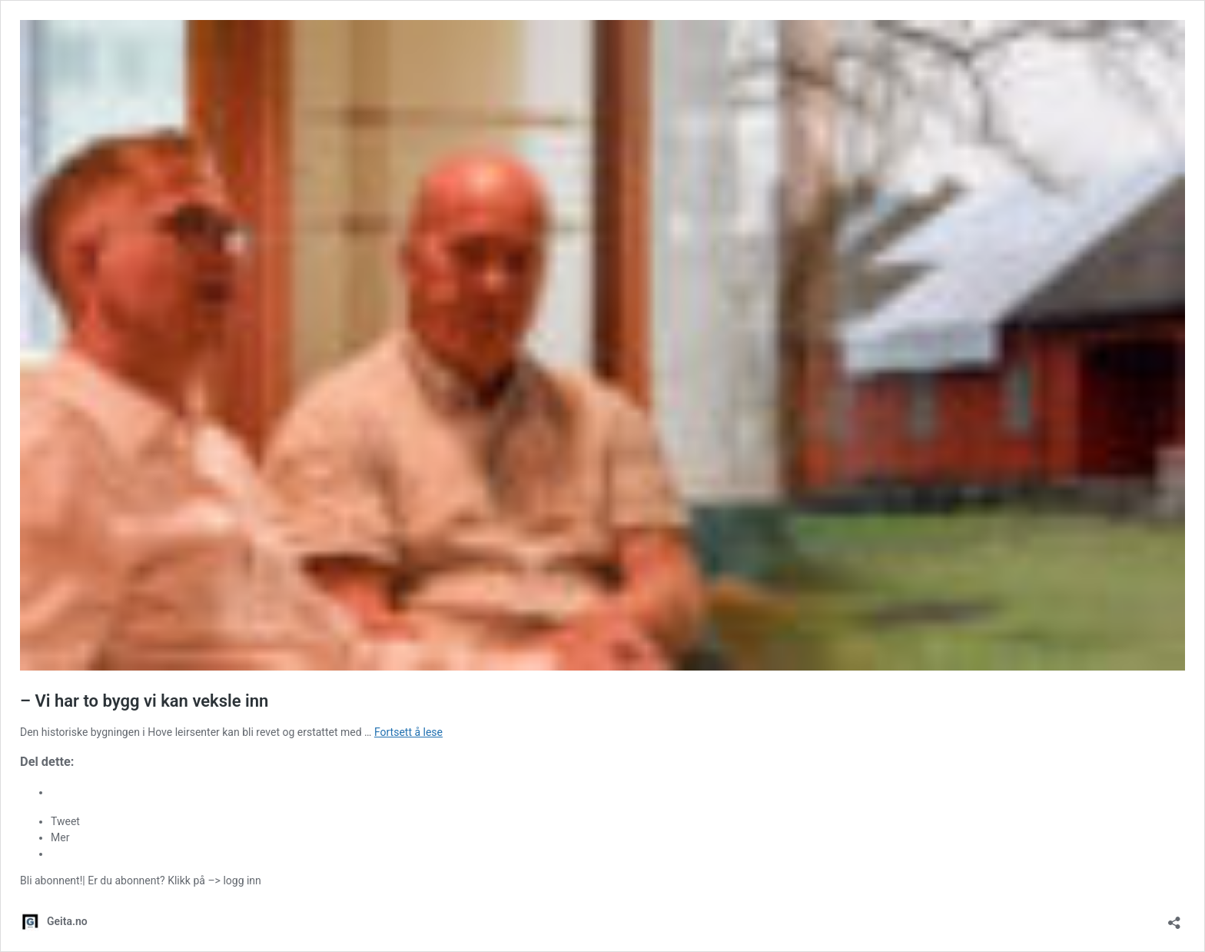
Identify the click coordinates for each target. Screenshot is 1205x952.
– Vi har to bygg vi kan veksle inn (144, 701)
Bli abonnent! (51, 880)
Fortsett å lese (408, 732)
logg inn (242, 880)
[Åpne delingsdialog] (1174, 918)
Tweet (65, 821)
